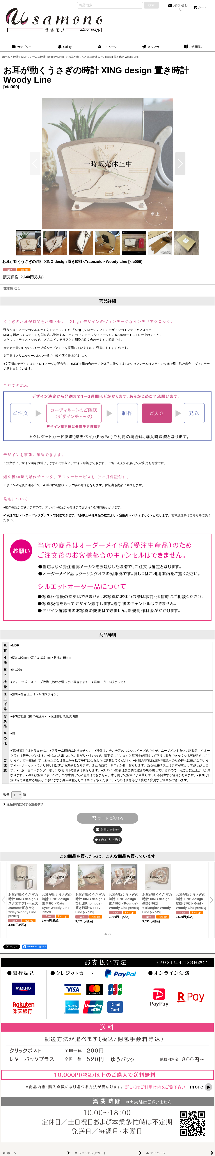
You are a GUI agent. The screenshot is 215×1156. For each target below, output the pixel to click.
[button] (180, 163)
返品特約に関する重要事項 (23, 804)
